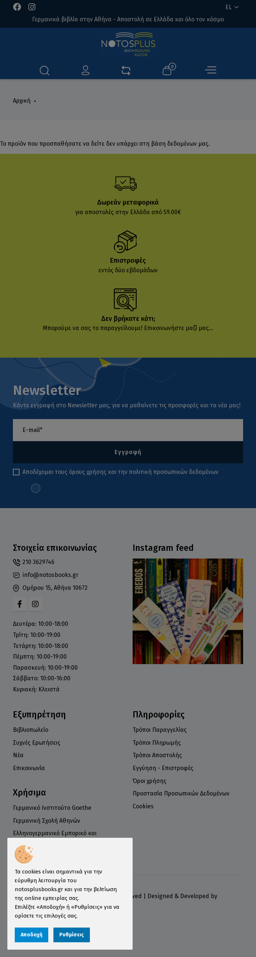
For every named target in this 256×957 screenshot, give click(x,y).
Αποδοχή (31, 935)
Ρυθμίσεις (71, 935)
